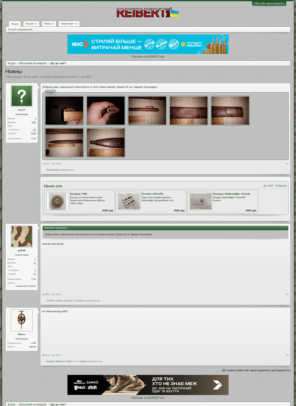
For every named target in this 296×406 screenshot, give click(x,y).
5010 (34, 122)
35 (35, 274)
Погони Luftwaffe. (152, 193)
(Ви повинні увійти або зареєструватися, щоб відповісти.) (256, 370)
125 (34, 129)
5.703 (33, 138)
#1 (287, 163)
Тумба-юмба (52, 169)
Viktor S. (70, 361)
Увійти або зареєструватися (269, 3)
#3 (287, 355)
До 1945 (268, 185)
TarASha (50, 300)
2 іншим (82, 361)
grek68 (21, 250)
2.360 (33, 343)
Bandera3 (60, 361)
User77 (73, 76)
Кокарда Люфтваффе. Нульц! (231, 193)
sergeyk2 (68, 300)
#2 (287, 294)
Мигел (22, 334)
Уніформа (281, 185)
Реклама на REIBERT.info (147, 56)
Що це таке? (30, 76)
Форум (14, 24)
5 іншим (80, 300)
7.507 (33, 279)
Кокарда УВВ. (79, 193)
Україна (32, 346)
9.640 (33, 133)
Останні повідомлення (20, 29)
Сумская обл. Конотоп (26, 286)
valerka (59, 300)
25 (35, 263)
